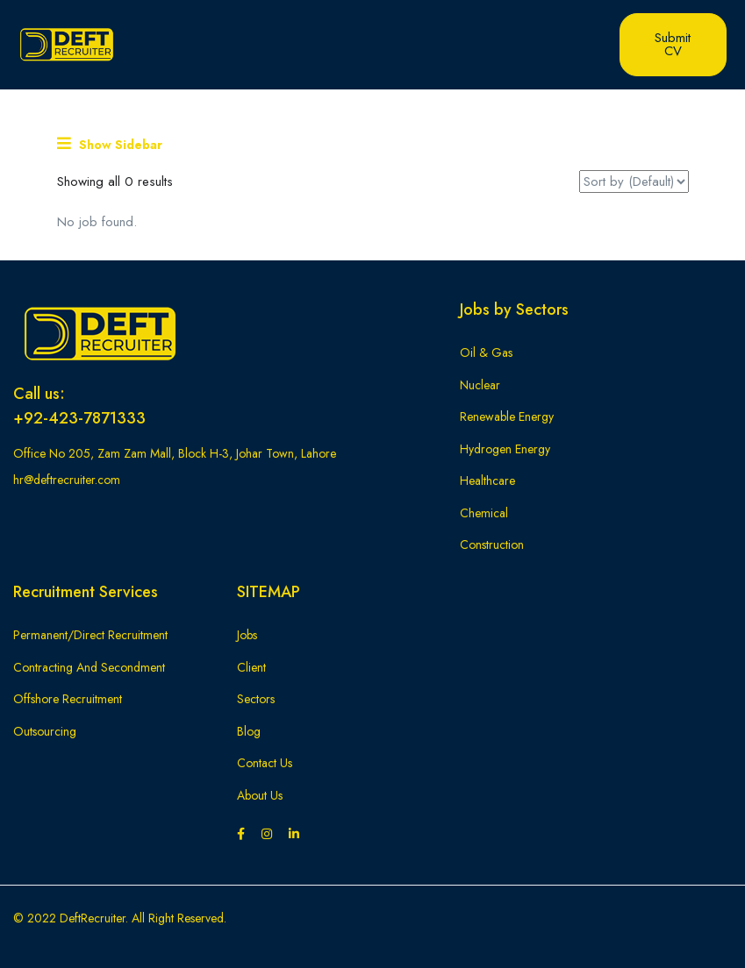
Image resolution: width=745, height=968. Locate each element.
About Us (260, 795)
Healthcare (487, 480)
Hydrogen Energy (505, 449)
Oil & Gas (486, 352)
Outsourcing (44, 731)
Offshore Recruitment (67, 699)
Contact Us (264, 763)
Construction (492, 544)
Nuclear (480, 385)
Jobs (247, 635)
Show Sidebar (109, 144)
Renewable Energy (507, 416)
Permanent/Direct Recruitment (90, 635)
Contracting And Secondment (89, 667)
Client (251, 667)
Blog (249, 731)
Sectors (256, 699)
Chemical (484, 513)
